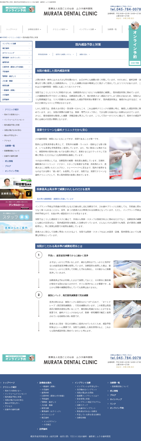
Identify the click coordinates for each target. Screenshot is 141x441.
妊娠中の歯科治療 (11, 156)
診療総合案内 (45, 383)
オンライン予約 (12, 171)
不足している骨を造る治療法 (89, 414)
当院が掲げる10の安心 (12, 130)
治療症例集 (81, 418)
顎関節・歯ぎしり (9, 76)
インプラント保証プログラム (89, 402)
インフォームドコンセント (14, 120)
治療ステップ (82, 405)
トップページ (9, 383)
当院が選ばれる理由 (85, 393)
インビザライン (50, 421)
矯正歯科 (5, 48)
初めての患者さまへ (11, 115)
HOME (3, 37)
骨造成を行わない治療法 (87, 411)
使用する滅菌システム (65, 54)
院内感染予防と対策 (11, 125)
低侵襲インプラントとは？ (88, 396)
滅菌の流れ (85, 54)
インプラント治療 (9, 43)
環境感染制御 (44, 54)
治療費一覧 (10, 146)
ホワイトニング (8, 53)
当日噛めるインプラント (87, 389)
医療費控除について (11, 151)
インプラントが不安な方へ (88, 386)
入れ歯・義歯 (7, 81)
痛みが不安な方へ (11, 135)
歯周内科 (5, 62)
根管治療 (5, 85)
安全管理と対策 (83, 399)
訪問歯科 (5, 99)
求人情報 (9, 161)
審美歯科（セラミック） (11, 57)
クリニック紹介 (15, 37)
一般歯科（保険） (9, 90)
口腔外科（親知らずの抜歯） (13, 67)
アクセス (7, 141)
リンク (113, 404)
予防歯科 (5, 71)
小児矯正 (47, 424)
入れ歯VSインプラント (86, 408)
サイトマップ (116, 399)
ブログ (8, 166)
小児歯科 (5, 95)
